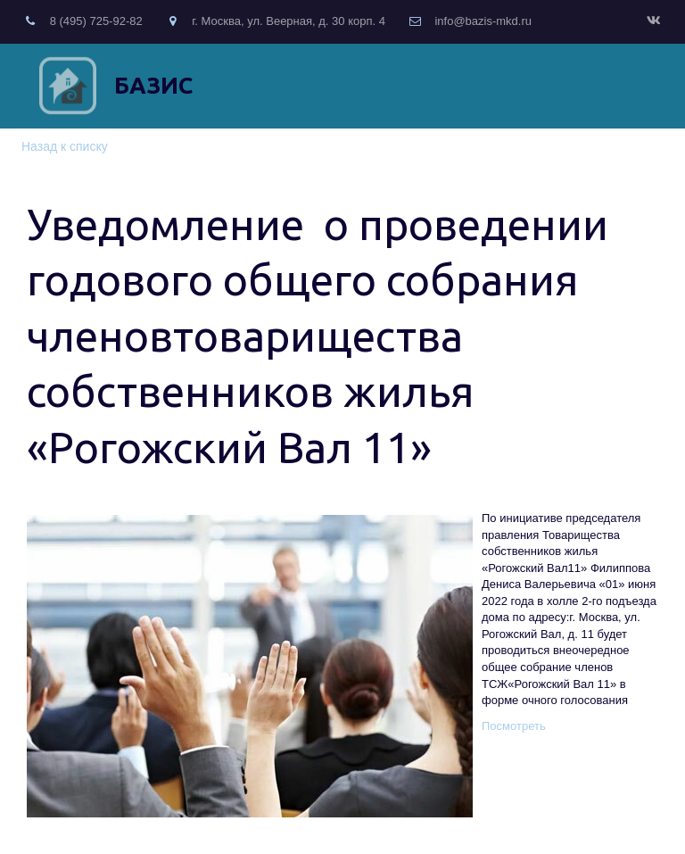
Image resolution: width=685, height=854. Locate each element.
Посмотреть (514, 726)
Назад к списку (64, 146)
